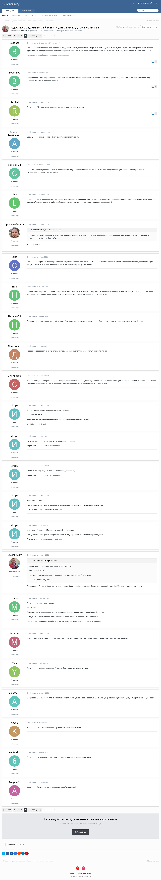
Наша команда (30, 16)
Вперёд (34, 36)
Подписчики (146, 27)
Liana (14, 194)
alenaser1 (14, 692)
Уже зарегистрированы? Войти (146, 3)
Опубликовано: (39, 43)
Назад (9, 36)
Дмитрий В (14, 346)
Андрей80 (14, 782)
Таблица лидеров (68, 16)
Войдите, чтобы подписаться (128, 27)
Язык (72, 873)
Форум (5, 16)
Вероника (14, 72)
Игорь (14, 405)
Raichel (14, 102)
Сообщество (10, 11)
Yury (14, 663)
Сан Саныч (14, 164)
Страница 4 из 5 (50, 36)
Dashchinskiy (21, 31)
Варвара (14, 42)
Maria (14, 598)
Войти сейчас (80, 832)
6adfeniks (14, 752)
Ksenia (14, 722)
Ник (14, 286)
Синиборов (14, 375)
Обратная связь (84, 873)
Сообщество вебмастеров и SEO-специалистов (62, 31)
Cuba (14, 256)
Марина (14, 633)
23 (156, 27)
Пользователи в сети (49, 16)
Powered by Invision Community (81, 876)
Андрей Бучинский (14, 134)
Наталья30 (14, 316)
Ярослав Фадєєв (14, 224)
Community (10, 4)
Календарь (16, 16)
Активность (27, 11)
